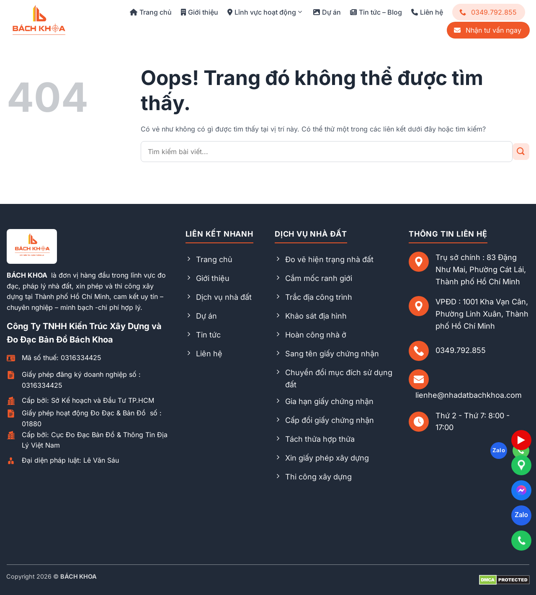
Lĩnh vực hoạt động (264, 12)
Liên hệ (427, 12)
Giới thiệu (199, 12)
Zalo (521, 515)
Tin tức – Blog (376, 12)
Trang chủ (151, 12)
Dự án (327, 12)
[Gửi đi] (521, 151)
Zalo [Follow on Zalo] (498, 450)
